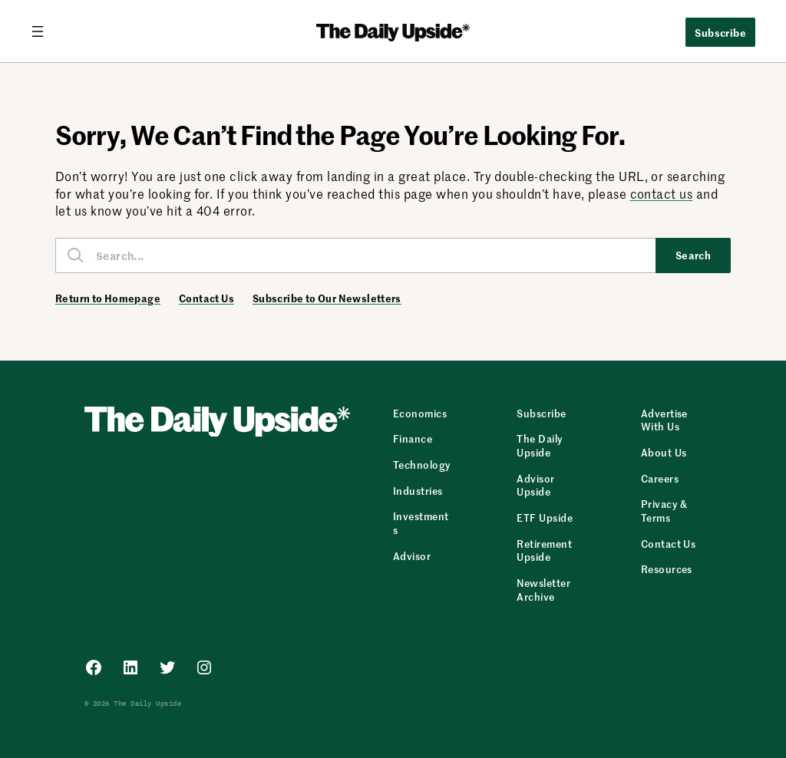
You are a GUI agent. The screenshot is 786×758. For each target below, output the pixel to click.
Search (693, 254)
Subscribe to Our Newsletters (327, 298)
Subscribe (720, 32)
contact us (661, 193)
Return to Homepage (107, 298)
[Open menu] (44, 31)
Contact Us (206, 298)
